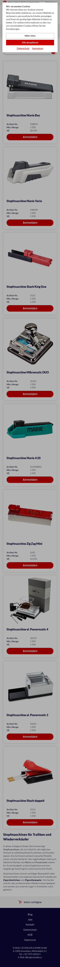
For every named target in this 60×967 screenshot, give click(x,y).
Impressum (37, 48)
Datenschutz (23, 48)
